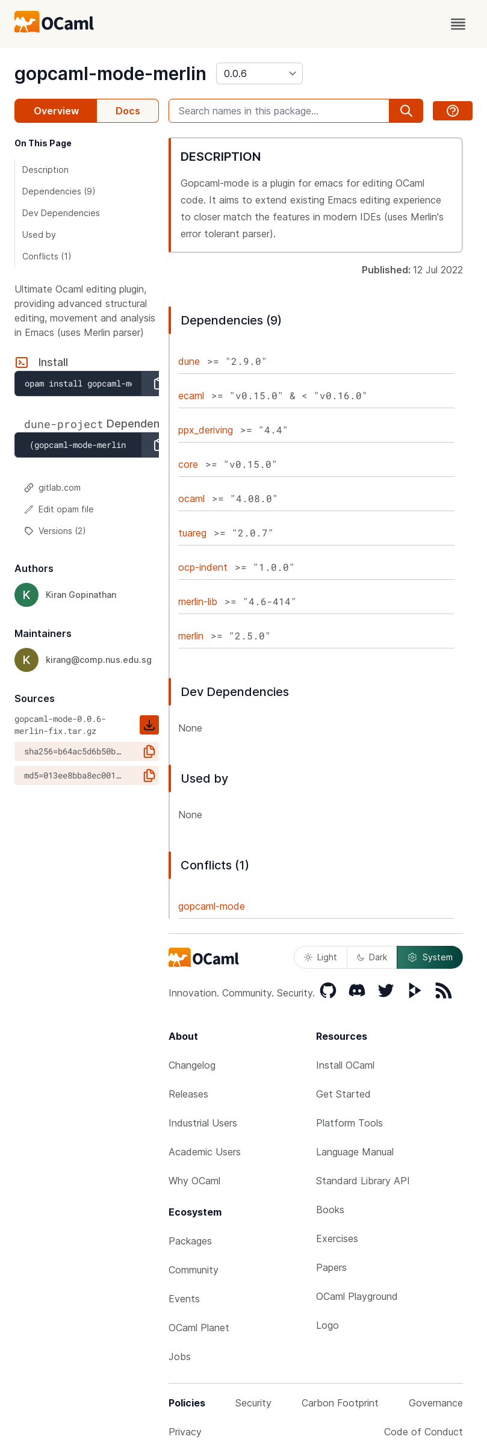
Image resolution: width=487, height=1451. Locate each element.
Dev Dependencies (61, 213)
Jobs (180, 1356)
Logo (327, 1325)
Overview (56, 111)
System (430, 957)
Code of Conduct (423, 1432)
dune (189, 361)
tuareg (192, 533)
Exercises (337, 1238)
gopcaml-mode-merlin (110, 73)
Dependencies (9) (59, 191)
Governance (436, 1403)
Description (45, 169)
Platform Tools (349, 1123)
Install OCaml (345, 1065)
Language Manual (355, 1152)
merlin (190, 636)
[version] (259, 73)
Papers (331, 1267)
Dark (372, 957)
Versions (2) (55, 531)
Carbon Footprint (340, 1403)
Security (253, 1403)
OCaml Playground (357, 1296)
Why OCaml (194, 1181)
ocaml (191, 498)
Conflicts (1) (47, 256)
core (188, 464)
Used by (39, 234)
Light (320, 957)
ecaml (191, 396)
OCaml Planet (199, 1328)
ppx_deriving (205, 430)
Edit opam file (59, 509)
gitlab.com (52, 487)
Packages (190, 1241)
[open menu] (458, 24)
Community (194, 1270)
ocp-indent (203, 567)
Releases (188, 1094)
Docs (128, 111)
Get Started (343, 1094)
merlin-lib (197, 601)
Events (184, 1299)
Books (330, 1210)
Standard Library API (363, 1181)
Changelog (192, 1065)
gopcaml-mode (211, 906)
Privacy (185, 1432)
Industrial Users (203, 1123)
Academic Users (205, 1152)
